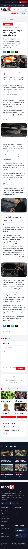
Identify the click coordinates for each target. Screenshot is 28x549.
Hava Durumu (23, 13)
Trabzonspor (15, 426)
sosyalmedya (15, 430)
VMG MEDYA (10, 546)
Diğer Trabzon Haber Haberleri (8, 417)
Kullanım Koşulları (5, 531)
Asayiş (3, 516)
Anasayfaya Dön (22, 417)
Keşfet (22, 2)
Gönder (20, 368)
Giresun (6, 426)
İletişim (17, 513)
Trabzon (6, 430)
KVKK (2, 533)
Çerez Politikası (5, 536)
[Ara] (18, 9)
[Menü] (21, 9)
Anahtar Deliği (4, 511)
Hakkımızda (18, 511)
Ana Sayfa (4, 18)
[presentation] (14, 362)
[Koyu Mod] (14, 9)
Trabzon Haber (12, 18)
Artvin (2, 513)
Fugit (5, 433)
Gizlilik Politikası (5, 528)
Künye (16, 516)
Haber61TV (14, 13)
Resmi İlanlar (4, 13)
